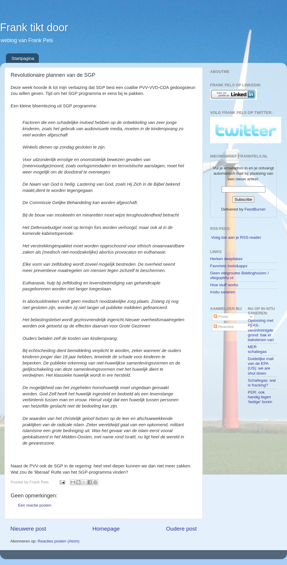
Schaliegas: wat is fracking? (262, 382)
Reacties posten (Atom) (58, 541)
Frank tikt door (34, 27)
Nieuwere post (28, 529)
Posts (221, 316)
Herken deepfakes (226, 259)
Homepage (106, 529)
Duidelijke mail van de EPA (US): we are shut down (261, 365)
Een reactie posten (34, 505)
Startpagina (23, 58)
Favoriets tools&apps (228, 266)
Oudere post (181, 529)
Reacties (224, 326)
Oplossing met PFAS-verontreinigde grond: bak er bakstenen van (261, 330)
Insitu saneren (222, 292)
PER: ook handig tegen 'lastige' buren (260, 397)
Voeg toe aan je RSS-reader (236, 237)
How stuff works (224, 285)
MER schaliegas (257, 349)
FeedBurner (254, 209)
